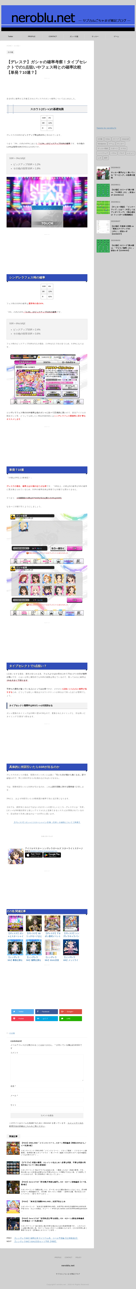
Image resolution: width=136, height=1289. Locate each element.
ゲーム (116, 36)
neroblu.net (68, 1265)
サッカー (95, 36)
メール (14, 1096)
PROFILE (31, 36)
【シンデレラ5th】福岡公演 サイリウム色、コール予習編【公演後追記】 (46, 1238)
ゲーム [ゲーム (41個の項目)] (111, 144)
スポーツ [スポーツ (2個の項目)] (114, 148)
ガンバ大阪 (74, 36)
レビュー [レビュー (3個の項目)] (130, 153)
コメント (14, 1053)
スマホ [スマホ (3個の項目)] (123, 148)
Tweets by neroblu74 (106, 128)
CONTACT (53, 36)
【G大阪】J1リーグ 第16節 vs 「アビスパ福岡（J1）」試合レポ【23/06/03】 (123, 248)
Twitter (10, 36)
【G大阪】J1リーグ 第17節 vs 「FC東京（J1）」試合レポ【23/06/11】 (123, 192)
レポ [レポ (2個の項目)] (99, 158)
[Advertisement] (47, 88)
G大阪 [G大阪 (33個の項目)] (100, 139)
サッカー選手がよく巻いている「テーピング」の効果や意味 (123, 175)
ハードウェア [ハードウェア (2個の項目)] (103, 153)
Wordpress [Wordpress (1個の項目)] (102, 144)
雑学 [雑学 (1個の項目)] (105, 158)
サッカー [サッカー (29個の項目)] (120, 144)
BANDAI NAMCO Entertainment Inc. (44, 851)
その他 (12, 1033)
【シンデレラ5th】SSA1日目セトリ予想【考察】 (35, 1241)
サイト (13, 1105)
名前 (13, 1086)
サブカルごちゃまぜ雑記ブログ (68, 1274)
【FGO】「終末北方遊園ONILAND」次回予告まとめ (43, 1201)
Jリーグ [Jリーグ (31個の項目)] (116, 139)
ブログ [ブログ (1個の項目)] (121, 153)
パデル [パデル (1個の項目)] (113, 153)
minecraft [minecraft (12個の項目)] (125, 139)
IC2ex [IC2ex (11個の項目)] (108, 139)
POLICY (78, 1257)
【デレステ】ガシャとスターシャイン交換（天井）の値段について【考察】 (47, 822)
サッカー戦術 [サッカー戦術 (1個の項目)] (103, 148)
